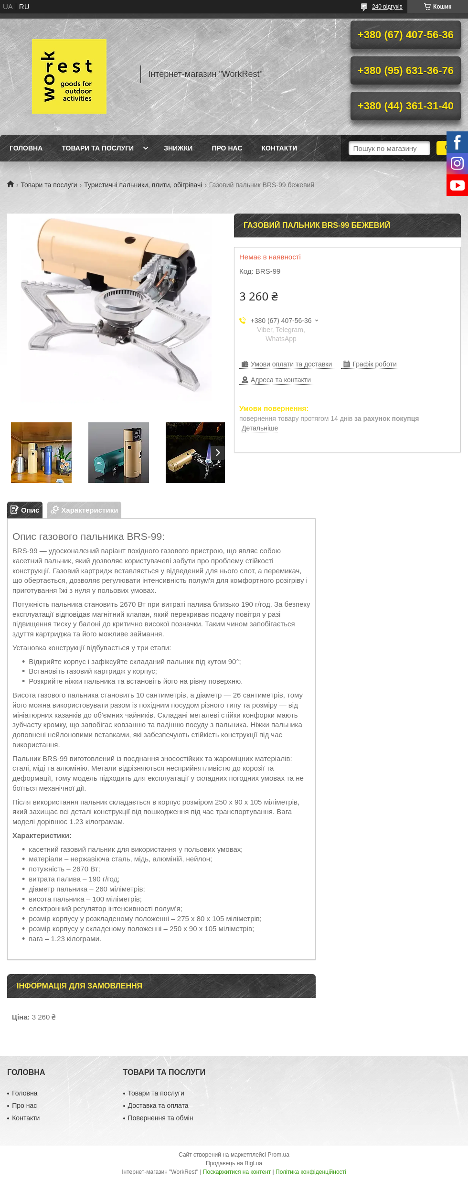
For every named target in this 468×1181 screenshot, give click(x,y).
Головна (26, 148)
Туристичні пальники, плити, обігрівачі (143, 185)
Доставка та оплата (158, 1105)
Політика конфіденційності (311, 1172)
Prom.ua (278, 1154)
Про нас (227, 148)
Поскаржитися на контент (237, 1172)
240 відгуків (387, 6)
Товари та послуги (98, 148)
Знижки (178, 148)
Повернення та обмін (160, 1118)
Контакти (279, 148)
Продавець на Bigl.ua (234, 1163)
